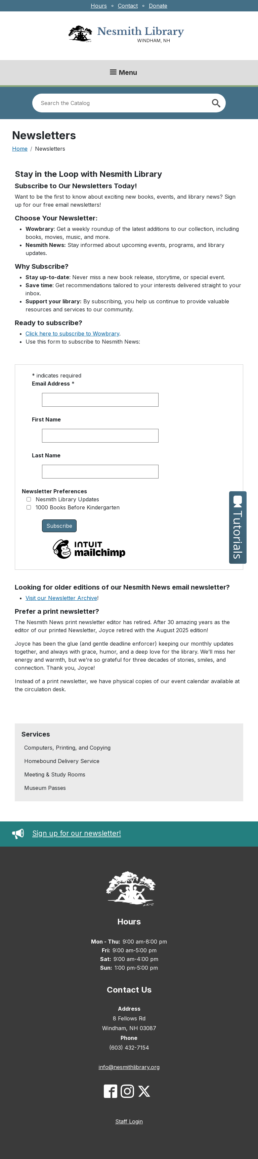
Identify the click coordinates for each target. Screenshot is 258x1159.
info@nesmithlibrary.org (129, 1067)
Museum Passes (45, 788)
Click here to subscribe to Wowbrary (72, 333)
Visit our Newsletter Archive (61, 598)
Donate (158, 5)
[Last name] (100, 471)
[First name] (100, 436)
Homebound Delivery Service (61, 761)
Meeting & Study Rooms (54, 774)
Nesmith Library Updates (67, 499)
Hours (99, 5)
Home (20, 148)
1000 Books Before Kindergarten (78, 507)
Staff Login (129, 1121)
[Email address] (100, 400)
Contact (128, 5)
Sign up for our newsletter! (66, 833)
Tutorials (238, 527)
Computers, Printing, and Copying (67, 747)
